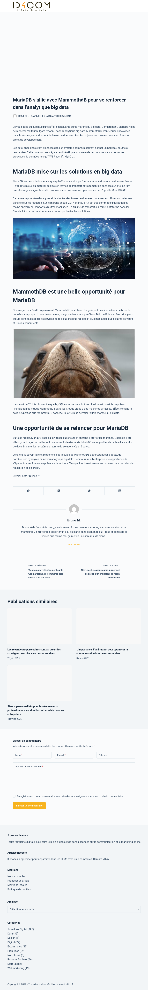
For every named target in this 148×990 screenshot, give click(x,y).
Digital (11, 942)
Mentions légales (17, 885)
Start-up (12, 963)
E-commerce (14, 946)
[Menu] (139, 6)
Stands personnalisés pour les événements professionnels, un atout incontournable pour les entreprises (35, 710)
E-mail (61, 755)
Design (11, 937)
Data (69, 116)
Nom (18, 755)
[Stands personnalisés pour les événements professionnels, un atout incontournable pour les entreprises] (39, 683)
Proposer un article (18, 880)
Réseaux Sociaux (17, 959)
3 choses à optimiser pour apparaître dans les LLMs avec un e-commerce (49, 859)
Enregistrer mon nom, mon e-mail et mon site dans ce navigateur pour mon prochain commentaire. (70, 796)
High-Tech (13, 951)
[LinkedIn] (120, 491)
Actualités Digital (56, 116)
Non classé (13, 955)
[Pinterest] (89, 491)
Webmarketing (15, 968)
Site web (103, 755)
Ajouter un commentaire (29, 767)
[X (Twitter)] (59, 491)
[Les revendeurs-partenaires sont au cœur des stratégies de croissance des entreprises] (39, 626)
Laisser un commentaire (29, 805)
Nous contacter (16, 876)
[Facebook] (28, 491)
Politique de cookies (19, 889)
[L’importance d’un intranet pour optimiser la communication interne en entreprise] (108, 626)
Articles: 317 (74, 545)
